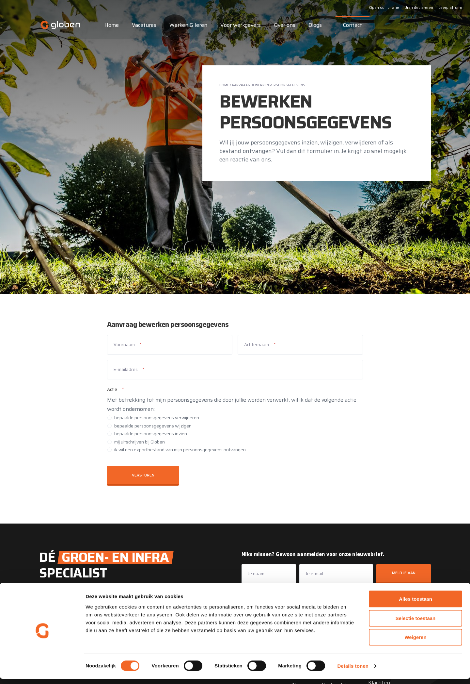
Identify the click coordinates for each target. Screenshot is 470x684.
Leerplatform (450, 7)
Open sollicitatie (384, 7)
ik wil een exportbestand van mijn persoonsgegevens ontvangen (180, 449)
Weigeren (415, 642)
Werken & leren (186, 25)
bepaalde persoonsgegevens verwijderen (156, 417)
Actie (112, 389)
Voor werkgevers (238, 25)
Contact (350, 25)
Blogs (313, 25)
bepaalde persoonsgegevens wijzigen (153, 425)
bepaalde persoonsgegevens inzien (150, 433)
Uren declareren (418, 7)
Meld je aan (403, 573)
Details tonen (352, 671)
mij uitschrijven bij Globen (139, 441)
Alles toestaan (415, 604)
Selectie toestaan (416, 623)
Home (109, 25)
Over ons (282, 25)
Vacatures (142, 25)
